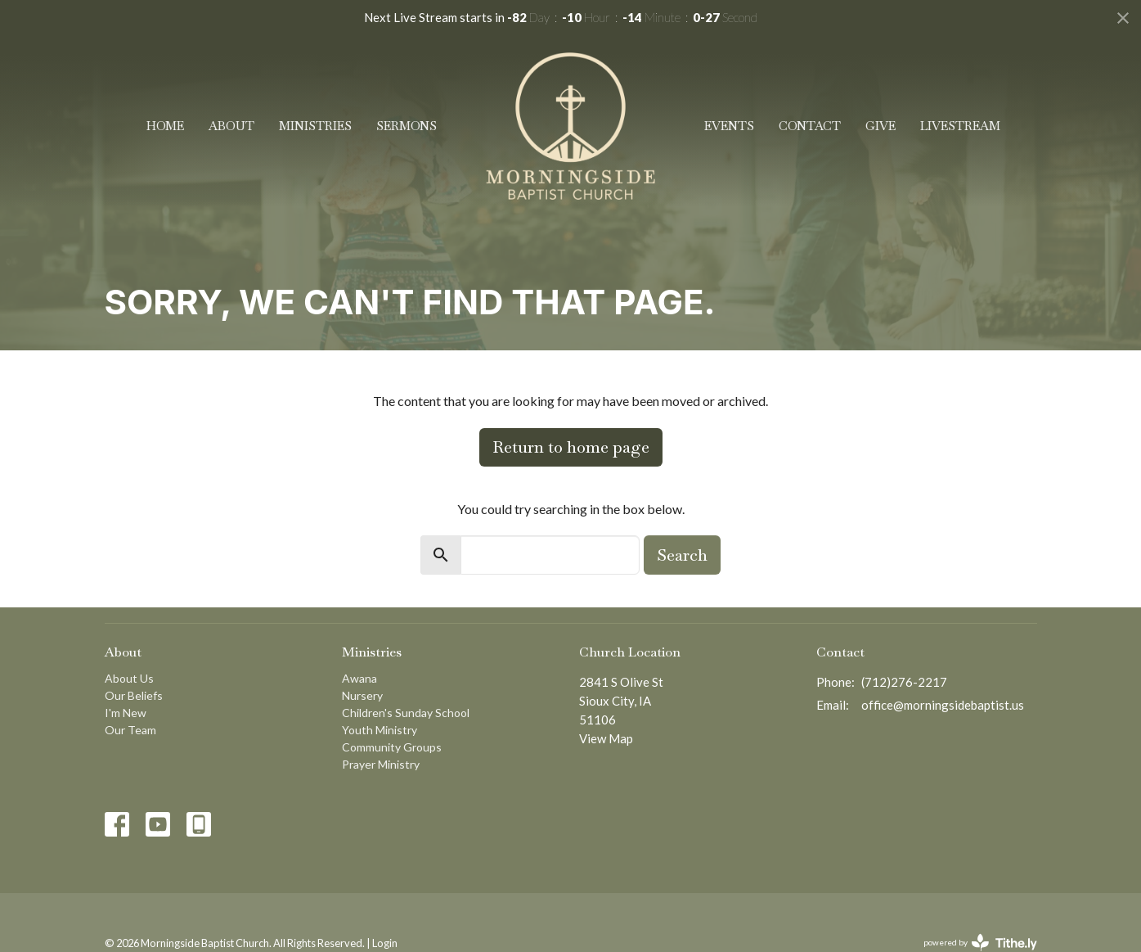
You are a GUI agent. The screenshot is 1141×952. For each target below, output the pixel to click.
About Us (129, 678)
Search (682, 555)
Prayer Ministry (381, 764)
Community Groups (392, 747)
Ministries (315, 125)
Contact (810, 125)
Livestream (960, 125)
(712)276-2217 (904, 682)
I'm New (125, 713)
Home (165, 125)
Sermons (406, 125)
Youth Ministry (379, 730)
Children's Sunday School (405, 713)
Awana (359, 678)
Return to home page (570, 447)
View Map (606, 738)
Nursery (362, 695)
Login (385, 943)
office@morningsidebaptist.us (942, 704)
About (231, 125)
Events (729, 125)
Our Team (130, 730)
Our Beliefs (134, 695)
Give (880, 125)
